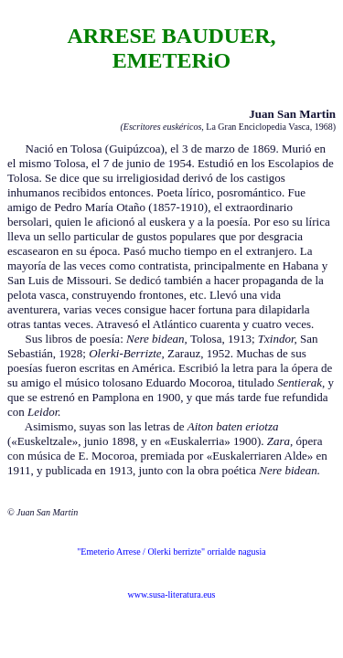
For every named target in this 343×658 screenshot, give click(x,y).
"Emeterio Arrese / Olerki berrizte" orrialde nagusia (171, 552)
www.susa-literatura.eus (172, 594)
